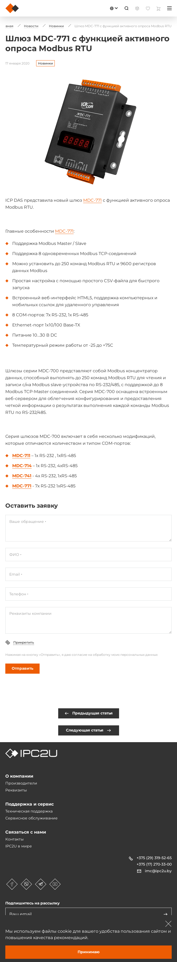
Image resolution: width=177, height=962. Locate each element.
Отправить (22, 668)
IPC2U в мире (18, 846)
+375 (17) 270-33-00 (154, 864)
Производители (21, 783)
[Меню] (169, 8)
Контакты (14, 839)
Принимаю (89, 951)
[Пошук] (126, 8)
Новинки (45, 63)
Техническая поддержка (29, 811)
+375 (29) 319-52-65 (154, 858)
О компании (19, 776)
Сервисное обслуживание (31, 818)
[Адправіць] (165, 914)
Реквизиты (16, 790)
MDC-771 (92, 200)
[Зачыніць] (168, 923)
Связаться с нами (25, 832)
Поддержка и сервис (29, 804)
